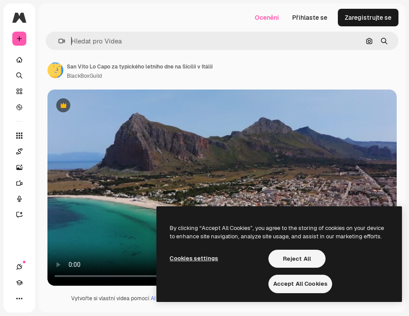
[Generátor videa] (23, 183)
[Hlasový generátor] (23, 199)
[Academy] (19, 283)
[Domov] (19, 60)
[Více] (19, 298)
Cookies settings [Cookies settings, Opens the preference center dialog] (194, 258)
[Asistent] (23, 215)
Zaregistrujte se (368, 18)
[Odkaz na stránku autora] (55, 70)
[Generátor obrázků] (23, 167)
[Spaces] (23, 151)
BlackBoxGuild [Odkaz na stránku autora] (84, 75)
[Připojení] (19, 267)
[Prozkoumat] (19, 107)
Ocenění (267, 18)
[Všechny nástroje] (19, 136)
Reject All (297, 258)
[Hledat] (19, 75)
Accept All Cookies (300, 283)
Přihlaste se (309, 18)
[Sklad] (19, 91)
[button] (58, 41)
